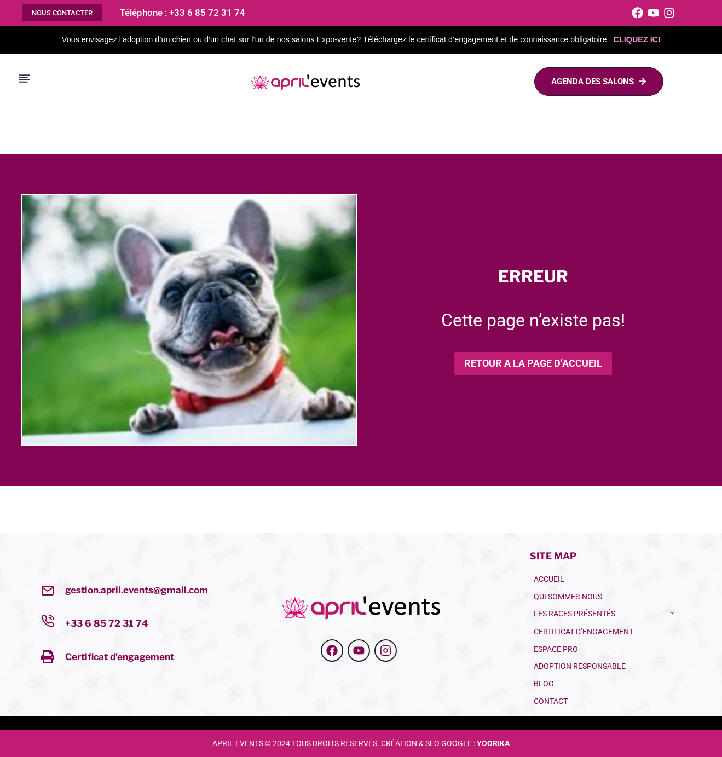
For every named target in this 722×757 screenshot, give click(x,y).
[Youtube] (653, 13)
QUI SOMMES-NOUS (568, 597)
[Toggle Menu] (24, 78)
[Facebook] (637, 13)
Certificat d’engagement (119, 656)
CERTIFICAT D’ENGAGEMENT (583, 632)
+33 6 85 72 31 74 (106, 623)
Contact (551, 701)
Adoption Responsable (580, 666)
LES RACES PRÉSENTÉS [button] (574, 614)
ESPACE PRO (556, 649)
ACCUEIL (549, 579)
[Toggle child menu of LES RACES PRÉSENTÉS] (672, 612)
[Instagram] (669, 13)
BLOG (544, 684)
